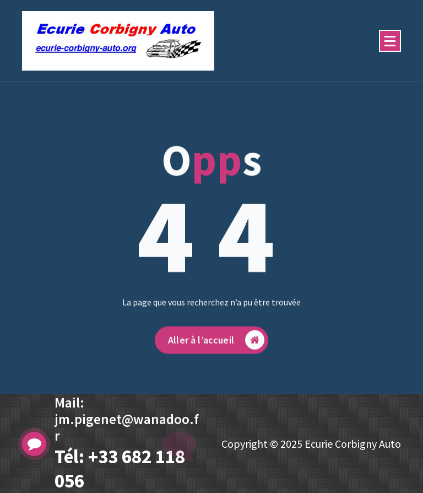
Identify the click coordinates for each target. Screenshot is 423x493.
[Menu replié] (390, 41)
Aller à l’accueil (216, 346)
